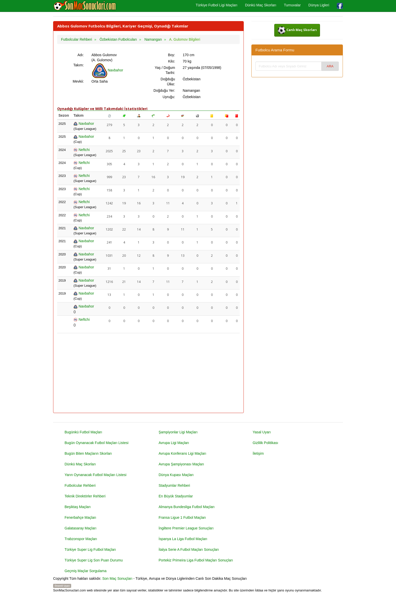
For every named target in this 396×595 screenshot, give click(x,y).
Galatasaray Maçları (80, 528)
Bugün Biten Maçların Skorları (88, 453)
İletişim (258, 453)
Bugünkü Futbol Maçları (83, 432)
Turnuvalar (292, 5)
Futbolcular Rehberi (80, 485)
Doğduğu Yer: (164, 90)
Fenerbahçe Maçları (80, 517)
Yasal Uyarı (262, 432)
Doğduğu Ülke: (168, 81)
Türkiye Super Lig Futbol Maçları (90, 549)
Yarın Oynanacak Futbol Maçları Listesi (95, 475)
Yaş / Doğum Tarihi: (165, 70)
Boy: (171, 55)
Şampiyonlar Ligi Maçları (178, 432)
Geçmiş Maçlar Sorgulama (85, 571)
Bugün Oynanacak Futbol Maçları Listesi (96, 443)
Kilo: (171, 61)
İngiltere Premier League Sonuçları (186, 528)
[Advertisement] (148, 373)
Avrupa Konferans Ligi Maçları (182, 453)
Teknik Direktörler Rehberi (85, 496)
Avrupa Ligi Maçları (174, 443)
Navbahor (107, 70)
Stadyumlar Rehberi (174, 485)
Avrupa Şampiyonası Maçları (181, 464)
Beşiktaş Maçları (78, 507)
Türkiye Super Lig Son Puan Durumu (94, 560)
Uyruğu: (169, 97)
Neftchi (81, 150)
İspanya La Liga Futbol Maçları (183, 539)
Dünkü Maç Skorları (260, 5)
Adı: (81, 55)
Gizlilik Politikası (265, 443)
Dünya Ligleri (318, 5)
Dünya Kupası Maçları (176, 475)
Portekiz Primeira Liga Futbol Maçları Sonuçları (196, 560)
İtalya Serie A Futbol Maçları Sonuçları (189, 549)
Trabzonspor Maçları (81, 539)
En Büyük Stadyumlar (176, 496)
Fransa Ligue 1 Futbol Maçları (182, 517)
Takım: (78, 65)
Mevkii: (78, 81)
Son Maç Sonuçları (117, 578)
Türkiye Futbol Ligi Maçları (216, 5)
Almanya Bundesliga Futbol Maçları (187, 507)
